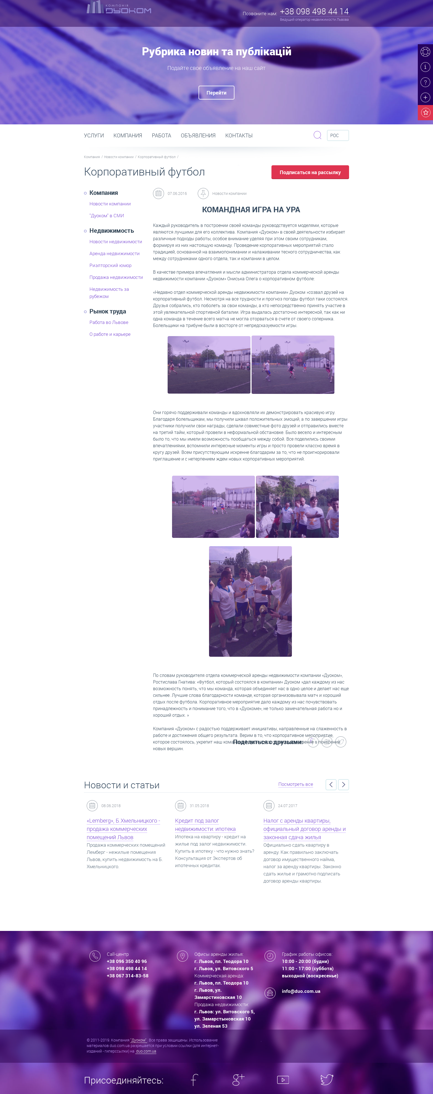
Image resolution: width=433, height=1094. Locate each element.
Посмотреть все (295, 784)
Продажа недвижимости (116, 277)
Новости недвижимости (115, 241)
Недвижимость (111, 230)
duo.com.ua (145, 1051)
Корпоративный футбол (157, 157)
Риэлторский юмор (110, 265)
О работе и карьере (110, 334)
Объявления (198, 135)
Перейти (216, 92)
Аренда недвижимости (114, 253)
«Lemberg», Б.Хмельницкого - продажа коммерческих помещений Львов (123, 829)
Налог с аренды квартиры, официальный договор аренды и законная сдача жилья (304, 829)
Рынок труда (107, 311)
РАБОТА (161, 135)
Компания (127, 135)
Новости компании (119, 157)
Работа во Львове (108, 322)
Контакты (239, 135)
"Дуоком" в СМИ (106, 215)
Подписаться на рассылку (310, 172)
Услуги (94, 135)
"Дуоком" (138, 1040)
